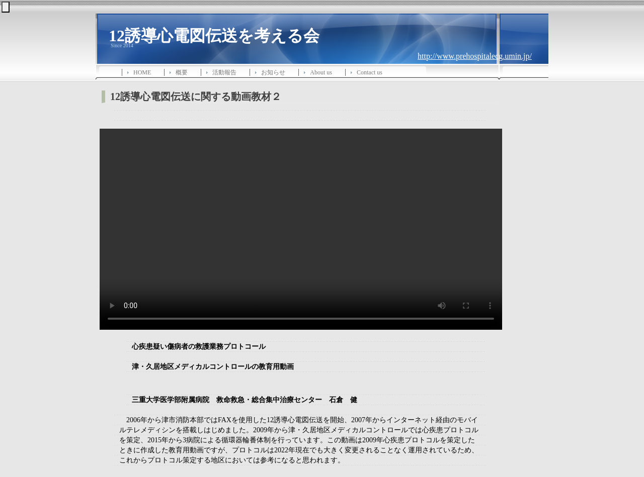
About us (321, 72)
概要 (182, 72)
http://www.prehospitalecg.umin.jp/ (475, 56)
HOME (142, 72)
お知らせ (273, 72)
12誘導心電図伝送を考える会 (214, 35)
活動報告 (224, 72)
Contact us (369, 72)
